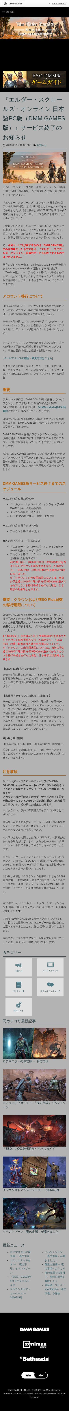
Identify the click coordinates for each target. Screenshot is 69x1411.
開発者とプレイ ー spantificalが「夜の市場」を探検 (55, 1289)
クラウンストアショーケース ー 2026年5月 (20, 1293)
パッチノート (19, 986)
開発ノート (19, 1006)
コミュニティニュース (50, 986)
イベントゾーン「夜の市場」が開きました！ (55, 1256)
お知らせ (42, 145)
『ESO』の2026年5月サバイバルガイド (20, 1281)
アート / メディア (50, 966)
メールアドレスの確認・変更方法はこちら (27, 358)
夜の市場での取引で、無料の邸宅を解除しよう (55, 1276)
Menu (8, 12)
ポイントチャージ (59, 3)
